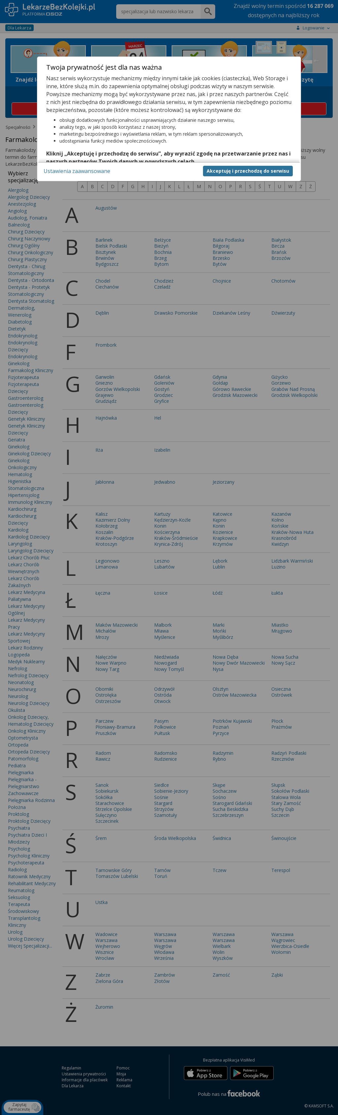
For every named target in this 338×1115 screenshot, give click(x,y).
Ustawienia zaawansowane (77, 171)
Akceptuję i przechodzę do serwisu (248, 171)
